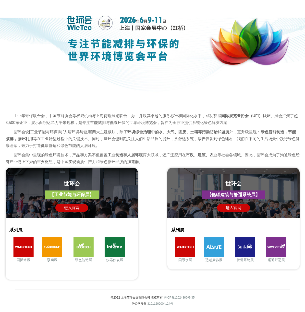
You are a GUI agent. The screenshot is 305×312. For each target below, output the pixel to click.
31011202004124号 (160, 303)
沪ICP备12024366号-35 (179, 297)
